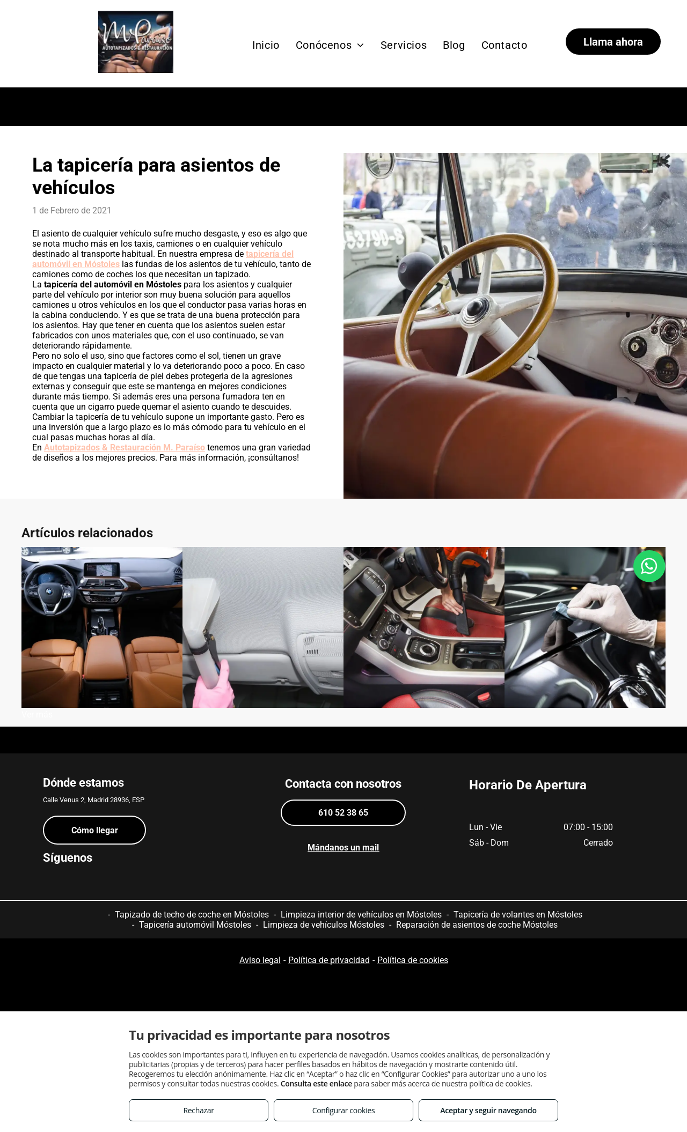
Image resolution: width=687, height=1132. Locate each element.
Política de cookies (412, 960)
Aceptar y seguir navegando (488, 1110)
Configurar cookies (343, 1110)
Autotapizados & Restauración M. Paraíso (124, 447)
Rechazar (198, 1110)
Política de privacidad (329, 960)
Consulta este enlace (316, 1083)
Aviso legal (260, 960)
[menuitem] (266, 45)
